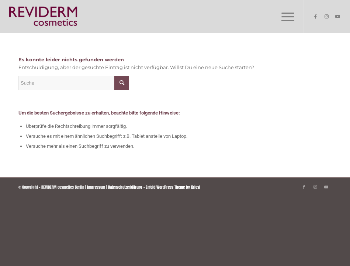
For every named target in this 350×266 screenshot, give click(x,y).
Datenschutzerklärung (125, 187)
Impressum (96, 187)
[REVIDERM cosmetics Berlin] (43, 16)
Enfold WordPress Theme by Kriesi (173, 187)
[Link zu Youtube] (337, 16)
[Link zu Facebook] (315, 16)
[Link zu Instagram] (326, 16)
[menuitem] (284, 16)
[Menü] (284, 16)
